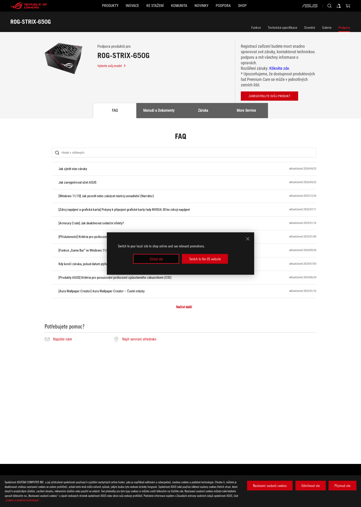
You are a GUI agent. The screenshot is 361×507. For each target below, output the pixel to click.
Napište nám (62, 339)
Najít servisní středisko (139, 339)
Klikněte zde (279, 68)
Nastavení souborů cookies (270, 485)
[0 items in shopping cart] (348, 6)
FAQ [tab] (115, 110)
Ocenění (309, 28)
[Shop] (264, 6)
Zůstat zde (156, 259)
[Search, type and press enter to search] (329, 6)
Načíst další (184, 307)
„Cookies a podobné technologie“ (22, 500)
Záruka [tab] (203, 110)
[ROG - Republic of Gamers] (28, 5)
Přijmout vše (342, 485)
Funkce (256, 28)
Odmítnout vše (310, 485)
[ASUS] (309, 6)
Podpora (344, 28)
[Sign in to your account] (338, 6)
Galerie (327, 28)
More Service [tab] (246, 110)
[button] (88, 6)
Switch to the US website (205, 259)
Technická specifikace (282, 28)
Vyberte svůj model (111, 66)
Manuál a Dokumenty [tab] (159, 110)
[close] (247, 238)
